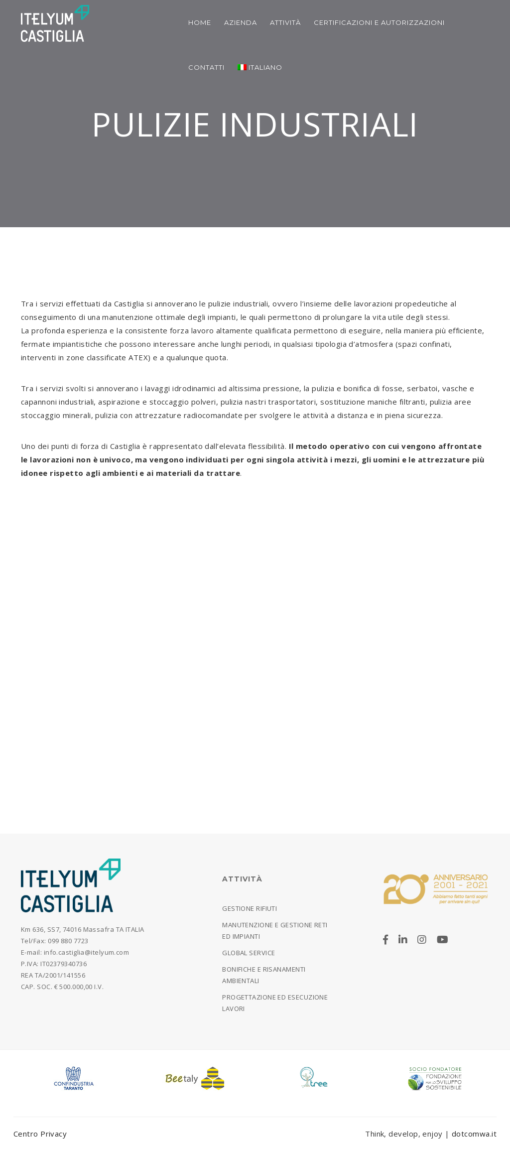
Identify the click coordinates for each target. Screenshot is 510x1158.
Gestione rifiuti (249, 908)
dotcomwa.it (474, 1134)
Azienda (240, 22)
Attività (285, 22)
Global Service (248, 952)
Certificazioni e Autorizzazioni (379, 22)
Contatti (206, 67)
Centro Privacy (40, 1134)
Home (199, 22)
